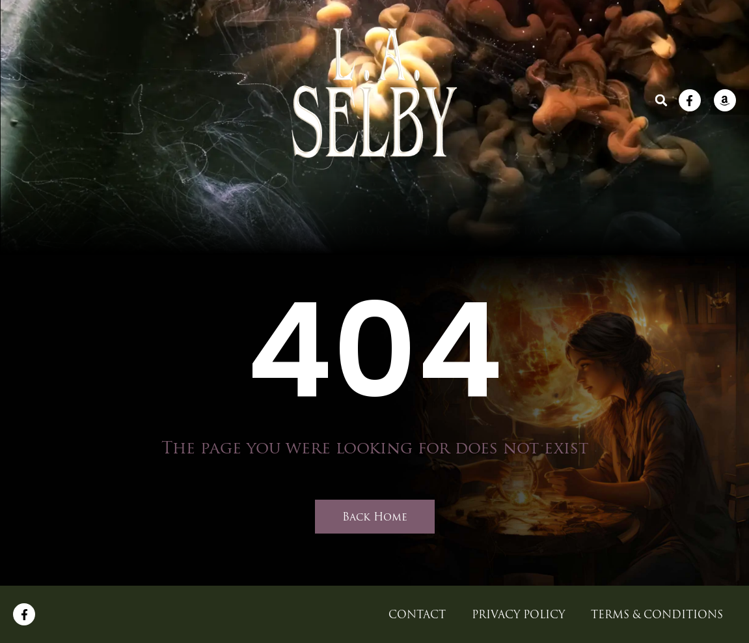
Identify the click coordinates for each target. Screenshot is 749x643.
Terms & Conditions (657, 614)
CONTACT (523, 197)
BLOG (441, 197)
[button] (661, 100)
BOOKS (368, 197)
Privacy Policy (518, 614)
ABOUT (290, 197)
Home (216, 197)
